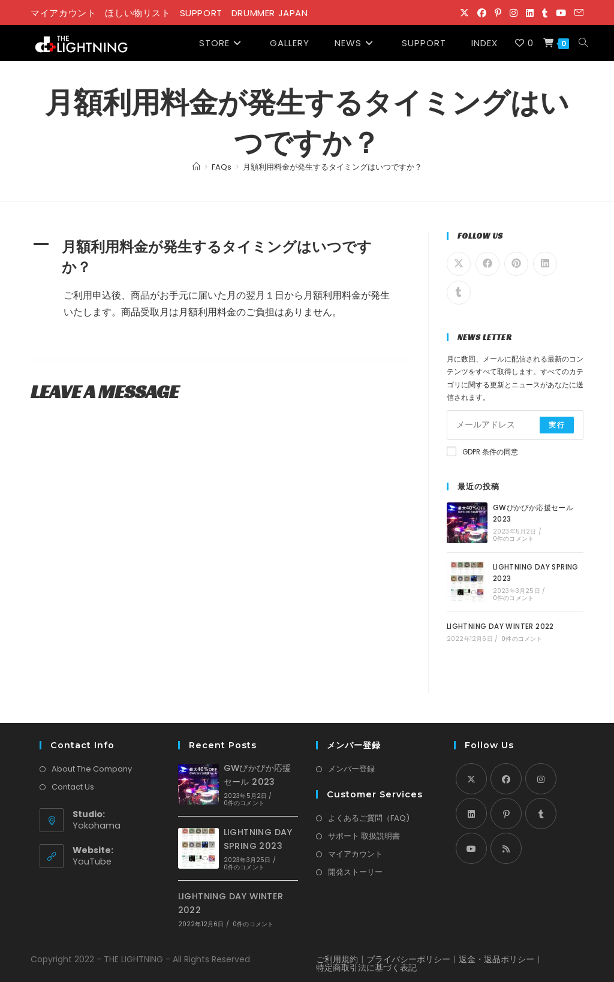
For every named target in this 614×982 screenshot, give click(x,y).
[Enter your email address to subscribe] (515, 425)
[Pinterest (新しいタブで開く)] (497, 13)
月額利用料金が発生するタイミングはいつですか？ (332, 167)
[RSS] (506, 848)
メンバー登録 (351, 769)
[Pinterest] (506, 813)
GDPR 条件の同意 (482, 452)
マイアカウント (63, 13)
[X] (471, 778)
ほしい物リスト (137, 13)
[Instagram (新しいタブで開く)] (513, 13)
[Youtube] (471, 848)
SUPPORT (201, 13)
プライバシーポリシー (408, 959)
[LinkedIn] (471, 813)
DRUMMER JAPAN (269, 13)
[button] (220, 257)
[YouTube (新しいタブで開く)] (561, 13)
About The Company (92, 769)
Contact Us (73, 787)
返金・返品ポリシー (496, 959)
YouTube (92, 861)
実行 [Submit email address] (556, 425)
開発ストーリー (355, 872)
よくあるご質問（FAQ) (369, 818)
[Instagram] (540, 778)
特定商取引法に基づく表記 (366, 968)
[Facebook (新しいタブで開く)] (481, 13)
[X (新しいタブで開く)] (464, 13)
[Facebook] (506, 778)
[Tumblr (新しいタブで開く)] (545, 13)
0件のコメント (513, 538)
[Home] (196, 167)
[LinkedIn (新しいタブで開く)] (530, 13)
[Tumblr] (540, 813)
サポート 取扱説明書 (364, 836)
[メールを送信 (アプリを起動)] (576, 13)
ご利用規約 (337, 959)
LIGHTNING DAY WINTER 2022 (500, 626)
